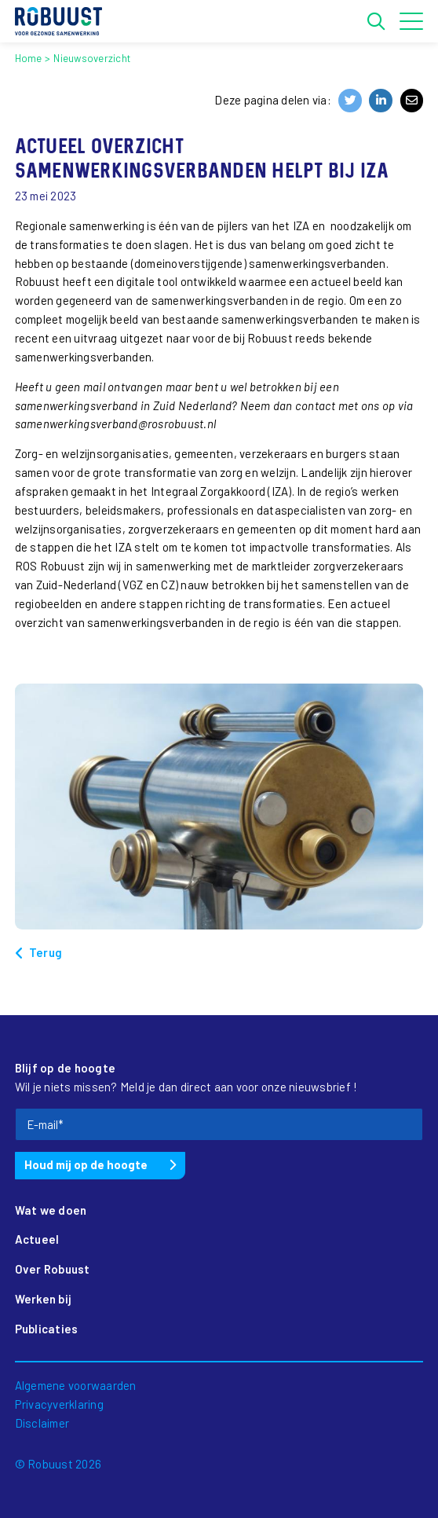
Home (28, 58)
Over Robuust (52, 1269)
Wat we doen (51, 1210)
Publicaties (46, 1329)
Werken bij (43, 1299)
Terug (45, 952)
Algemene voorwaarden (76, 1385)
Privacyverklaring (59, 1404)
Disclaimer (42, 1423)
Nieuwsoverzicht (91, 58)
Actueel (37, 1239)
